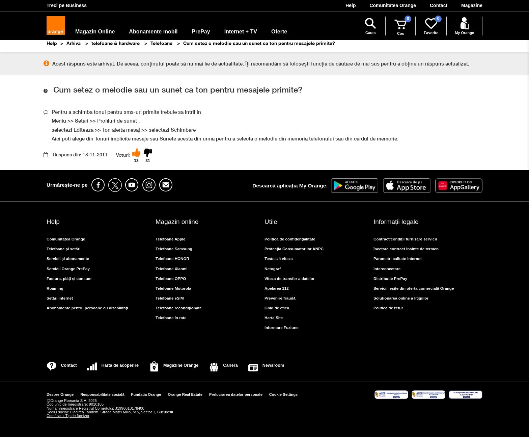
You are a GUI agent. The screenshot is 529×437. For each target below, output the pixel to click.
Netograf (272, 268)
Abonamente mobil (153, 31)
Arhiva (74, 43)
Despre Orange (60, 394)
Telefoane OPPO (171, 278)
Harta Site (273, 317)
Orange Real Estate (185, 394)
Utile (270, 221)
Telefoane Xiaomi (172, 268)
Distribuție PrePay (390, 278)
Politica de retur (388, 308)
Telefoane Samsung (174, 249)
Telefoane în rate (171, 317)
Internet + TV (240, 31)
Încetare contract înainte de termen (406, 249)
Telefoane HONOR (172, 258)
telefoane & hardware (116, 43)
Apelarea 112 (276, 288)
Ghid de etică (276, 308)
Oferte (279, 31)
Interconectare (386, 268)
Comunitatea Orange (66, 239)
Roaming (55, 288)
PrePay (201, 31)
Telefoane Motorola (173, 288)
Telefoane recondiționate (179, 308)
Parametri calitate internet (397, 258)
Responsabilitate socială (102, 394)
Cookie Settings (283, 394)
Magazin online (177, 221)
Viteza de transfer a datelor (289, 278)
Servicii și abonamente (68, 258)
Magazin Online (95, 31)
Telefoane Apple (171, 239)
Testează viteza (278, 258)
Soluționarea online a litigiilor (400, 298)
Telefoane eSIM (170, 298)
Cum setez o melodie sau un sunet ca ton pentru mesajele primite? (259, 43)
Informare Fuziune (281, 327)
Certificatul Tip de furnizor (68, 416)
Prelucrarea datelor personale (235, 394)
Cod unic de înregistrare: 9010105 (75, 404)
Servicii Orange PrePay (68, 268)
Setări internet (60, 298)
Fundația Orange (146, 394)
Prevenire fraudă (280, 298)
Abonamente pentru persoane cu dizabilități (87, 308)
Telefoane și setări (64, 249)
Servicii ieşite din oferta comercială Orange (413, 288)
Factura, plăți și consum (69, 278)
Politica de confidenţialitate (289, 239)
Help (52, 43)
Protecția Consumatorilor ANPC (294, 249)
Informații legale (395, 221)
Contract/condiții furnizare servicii (405, 239)
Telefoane (162, 43)
